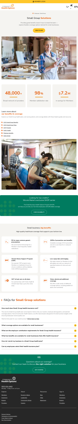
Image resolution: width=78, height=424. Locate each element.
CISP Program (7, 128)
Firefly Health (7, 130)
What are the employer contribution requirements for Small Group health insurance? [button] (31, 331)
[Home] (8, 7)
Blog (41, 395)
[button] (68, 6)
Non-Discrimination (6, 420)
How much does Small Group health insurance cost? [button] (20, 308)
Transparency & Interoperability (9, 416)
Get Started (39, 370)
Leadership (24, 398)
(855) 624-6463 (7, 387)
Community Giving (26, 400)
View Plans (39, 30)
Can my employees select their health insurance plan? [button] (20, 346)
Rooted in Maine (25, 395)
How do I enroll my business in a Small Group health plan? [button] (22, 341)
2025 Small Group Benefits (10, 122)
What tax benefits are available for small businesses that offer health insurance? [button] (30, 336)
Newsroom (43, 400)
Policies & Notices (6, 414)
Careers (23, 403)
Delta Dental (6, 136)
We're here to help (33, 319)
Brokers (4, 400)
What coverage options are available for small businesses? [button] (22, 325)
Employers (37, 13)
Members (4, 395)
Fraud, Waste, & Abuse (7, 418)
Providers (4, 403)
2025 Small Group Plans (10, 125)
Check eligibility (39, 212)
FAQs (41, 398)
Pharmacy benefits (8, 133)
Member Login (39, 2)
